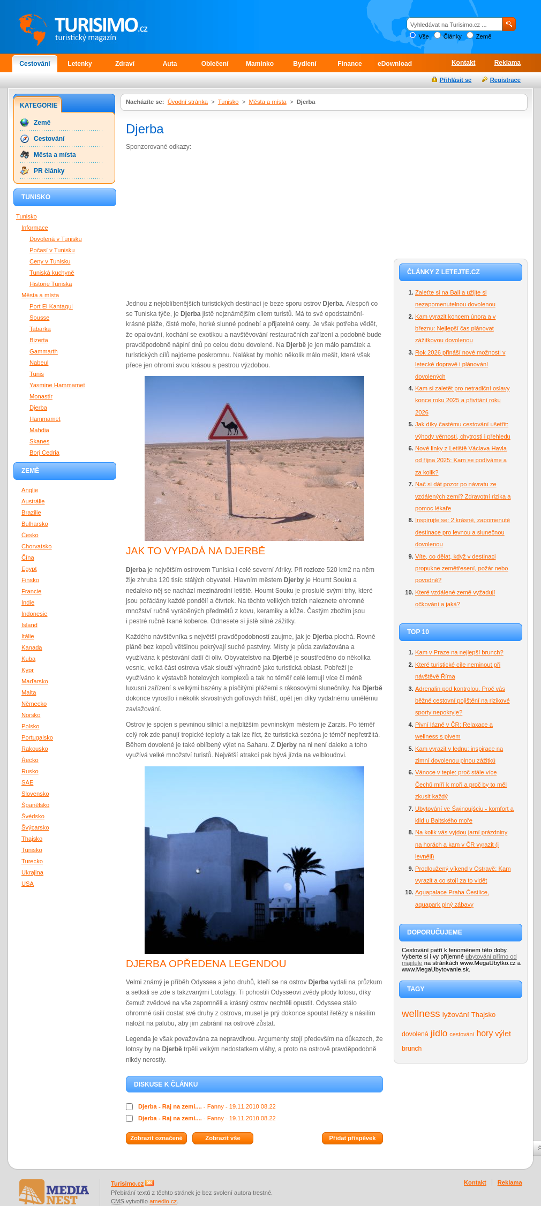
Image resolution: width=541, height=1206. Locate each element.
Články (453, 36)
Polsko (30, 726)
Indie (27, 602)
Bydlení (304, 63)
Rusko (30, 771)
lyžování (455, 1015)
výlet (503, 1033)
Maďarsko (34, 681)
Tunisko (228, 102)
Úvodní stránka (188, 102)
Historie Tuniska (50, 284)
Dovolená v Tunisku (55, 239)
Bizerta (38, 340)
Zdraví (124, 63)
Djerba (38, 407)
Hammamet (45, 419)
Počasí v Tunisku (52, 250)
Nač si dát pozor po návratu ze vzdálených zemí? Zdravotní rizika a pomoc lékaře (462, 496)
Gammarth (43, 351)
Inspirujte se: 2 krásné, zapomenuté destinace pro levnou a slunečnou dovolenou (462, 532)
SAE (27, 782)
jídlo (439, 1033)
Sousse (39, 317)
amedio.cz (163, 1201)
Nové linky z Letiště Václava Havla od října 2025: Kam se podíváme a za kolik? (461, 460)
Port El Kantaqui (51, 306)
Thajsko (483, 1015)
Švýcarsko (35, 827)
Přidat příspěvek (352, 1138)
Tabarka (40, 329)
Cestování (34, 63)
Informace (34, 227)
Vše (423, 36)
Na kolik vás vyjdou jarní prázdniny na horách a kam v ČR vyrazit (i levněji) (461, 844)
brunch (412, 1048)
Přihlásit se (456, 80)
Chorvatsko (36, 546)
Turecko (32, 861)
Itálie (27, 636)
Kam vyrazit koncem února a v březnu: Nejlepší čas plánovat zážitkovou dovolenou (455, 328)
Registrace (505, 80)
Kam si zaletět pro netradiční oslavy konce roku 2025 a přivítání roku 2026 (462, 400)
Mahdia (39, 430)
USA (27, 883)
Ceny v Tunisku (49, 261)
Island (29, 625)
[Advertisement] (208, 224)
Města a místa (267, 102)
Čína (27, 557)
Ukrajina (32, 872)
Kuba (28, 658)
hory (485, 1033)
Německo (34, 703)
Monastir (40, 396)
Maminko (260, 63)
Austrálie (33, 501)
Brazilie (31, 512)
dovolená (415, 1034)
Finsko (30, 580)
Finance (349, 63)
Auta (170, 63)
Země (484, 36)
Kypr (27, 670)
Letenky (79, 63)
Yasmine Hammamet (57, 385)
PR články (49, 171)
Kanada (31, 647)
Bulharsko (34, 524)
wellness (421, 1013)
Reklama (507, 62)
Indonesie (34, 613)
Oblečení (215, 63)
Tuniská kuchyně (51, 272)
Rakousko (34, 748)
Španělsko (35, 805)
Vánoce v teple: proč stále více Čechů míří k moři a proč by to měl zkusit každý (461, 784)
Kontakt (464, 62)
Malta (28, 692)
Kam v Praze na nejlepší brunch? (459, 652)
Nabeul (38, 362)
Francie (31, 591)
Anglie (29, 490)
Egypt (29, 569)
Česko (30, 535)
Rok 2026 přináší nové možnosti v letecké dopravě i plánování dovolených (460, 364)
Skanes (39, 441)
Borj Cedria (44, 452)
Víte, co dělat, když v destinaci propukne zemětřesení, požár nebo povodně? (461, 568)
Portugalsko (37, 737)
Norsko (30, 715)
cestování (461, 1034)
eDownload (395, 63)
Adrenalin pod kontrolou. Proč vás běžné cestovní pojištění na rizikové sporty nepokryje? (462, 700)
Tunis (36, 374)
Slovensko (35, 793)
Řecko (30, 760)
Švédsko (32, 816)
